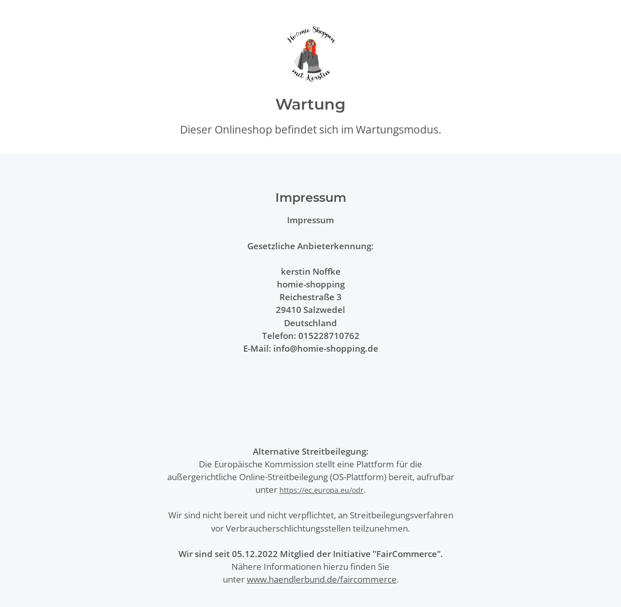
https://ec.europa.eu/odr (321, 490)
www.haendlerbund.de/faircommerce (322, 579)
